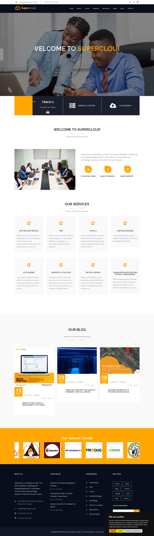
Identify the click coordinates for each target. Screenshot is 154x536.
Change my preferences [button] (133, 531)
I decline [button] (120, 531)
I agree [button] (112, 531)
